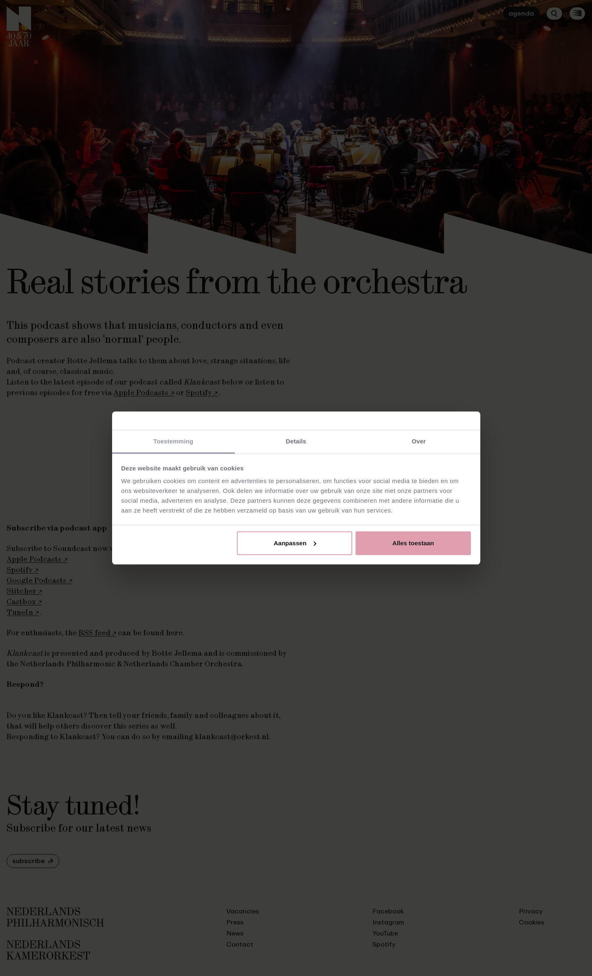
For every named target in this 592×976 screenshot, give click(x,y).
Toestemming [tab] (173, 441)
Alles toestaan (413, 543)
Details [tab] (296, 441)
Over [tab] (419, 441)
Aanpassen (295, 543)
